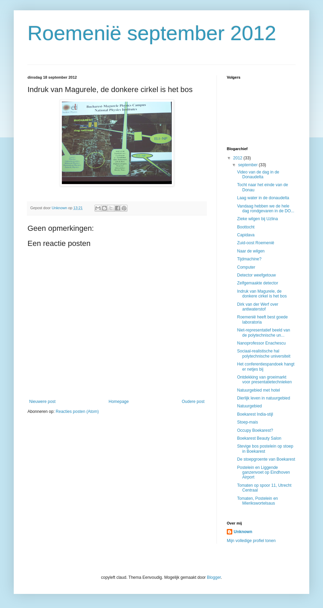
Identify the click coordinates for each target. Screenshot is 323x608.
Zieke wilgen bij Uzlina (257, 218)
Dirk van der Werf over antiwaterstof (257, 307)
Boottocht (246, 227)
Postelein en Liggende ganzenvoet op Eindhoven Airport (263, 472)
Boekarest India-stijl (255, 414)
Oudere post (193, 401)
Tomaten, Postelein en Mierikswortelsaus (257, 501)
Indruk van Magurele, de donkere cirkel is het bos (262, 294)
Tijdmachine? (249, 259)
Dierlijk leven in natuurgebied (263, 398)
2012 (238, 158)
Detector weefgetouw (256, 275)
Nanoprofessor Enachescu (261, 343)
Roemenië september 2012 (151, 33)
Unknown (243, 531)
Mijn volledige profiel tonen (251, 540)
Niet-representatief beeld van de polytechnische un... (263, 332)
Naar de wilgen (251, 251)
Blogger (214, 577)
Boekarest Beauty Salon (259, 438)
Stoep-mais (247, 422)
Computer (246, 267)
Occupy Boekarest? (255, 430)
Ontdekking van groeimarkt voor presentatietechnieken (264, 379)
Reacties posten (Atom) (77, 411)
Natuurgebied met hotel (258, 390)
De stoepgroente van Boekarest (266, 459)
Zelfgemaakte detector (257, 283)
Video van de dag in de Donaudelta (258, 174)
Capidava (246, 235)
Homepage (119, 401)
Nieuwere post (42, 401)
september (248, 164)
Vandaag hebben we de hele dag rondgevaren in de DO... (265, 208)
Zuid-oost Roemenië (255, 242)
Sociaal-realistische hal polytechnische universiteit (263, 353)
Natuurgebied (249, 406)
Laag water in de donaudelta (263, 197)
